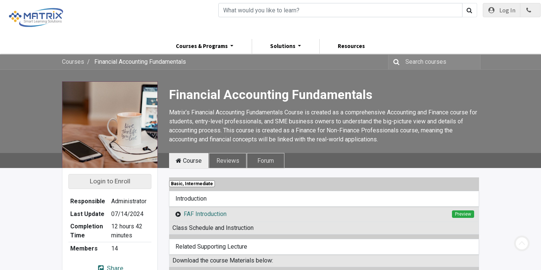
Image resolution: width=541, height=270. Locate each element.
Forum (265, 160)
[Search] (340, 10)
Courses (73, 61)
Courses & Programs (202, 46)
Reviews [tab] (227, 160)
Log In (502, 10)
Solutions (283, 46)
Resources (351, 46)
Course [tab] (189, 160)
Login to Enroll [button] (110, 181)
